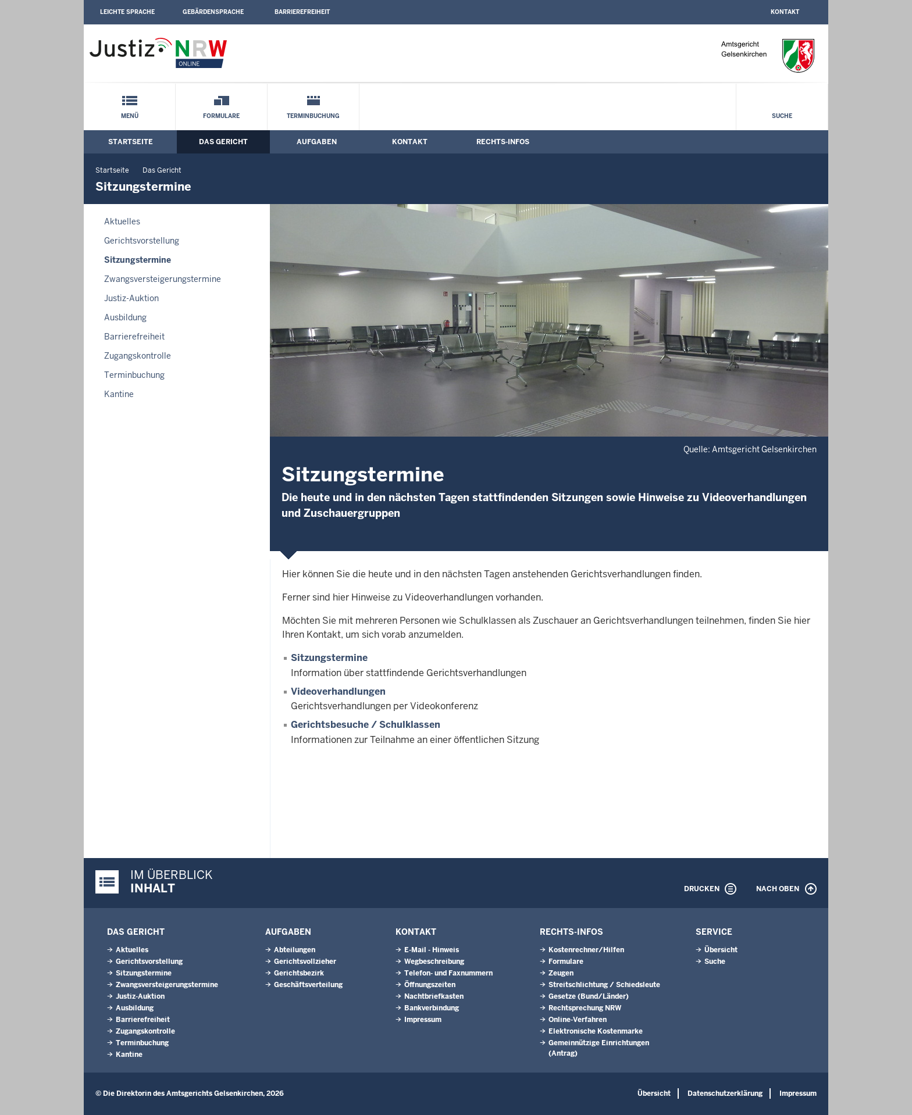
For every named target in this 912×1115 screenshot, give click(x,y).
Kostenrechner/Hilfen (586, 950)
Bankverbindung (431, 1008)
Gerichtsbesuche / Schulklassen (365, 725)
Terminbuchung (313, 116)
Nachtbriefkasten (434, 996)
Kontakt (785, 12)
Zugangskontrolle (137, 356)
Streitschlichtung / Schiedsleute (604, 984)
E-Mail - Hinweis (431, 950)
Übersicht (721, 950)
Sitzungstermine (137, 260)
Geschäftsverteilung (308, 984)
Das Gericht (223, 141)
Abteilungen (294, 950)
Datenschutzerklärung (725, 1093)
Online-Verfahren (577, 1019)
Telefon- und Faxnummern (448, 973)
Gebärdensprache (213, 12)
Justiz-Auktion (131, 298)
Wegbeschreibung (434, 961)
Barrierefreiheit (302, 12)
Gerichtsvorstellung (141, 240)
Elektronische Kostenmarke (595, 1031)
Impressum (422, 1019)
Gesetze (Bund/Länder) (588, 996)
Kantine (119, 394)
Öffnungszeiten (429, 984)
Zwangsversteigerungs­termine (162, 279)
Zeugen (560, 973)
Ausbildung (125, 317)
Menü (129, 116)
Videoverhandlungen (338, 691)
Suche (782, 116)
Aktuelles (122, 221)
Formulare (221, 116)
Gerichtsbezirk (299, 973)
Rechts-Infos (502, 141)
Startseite (130, 141)
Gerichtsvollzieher (305, 961)
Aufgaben (317, 141)
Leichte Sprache (127, 12)
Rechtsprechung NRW (584, 1008)
